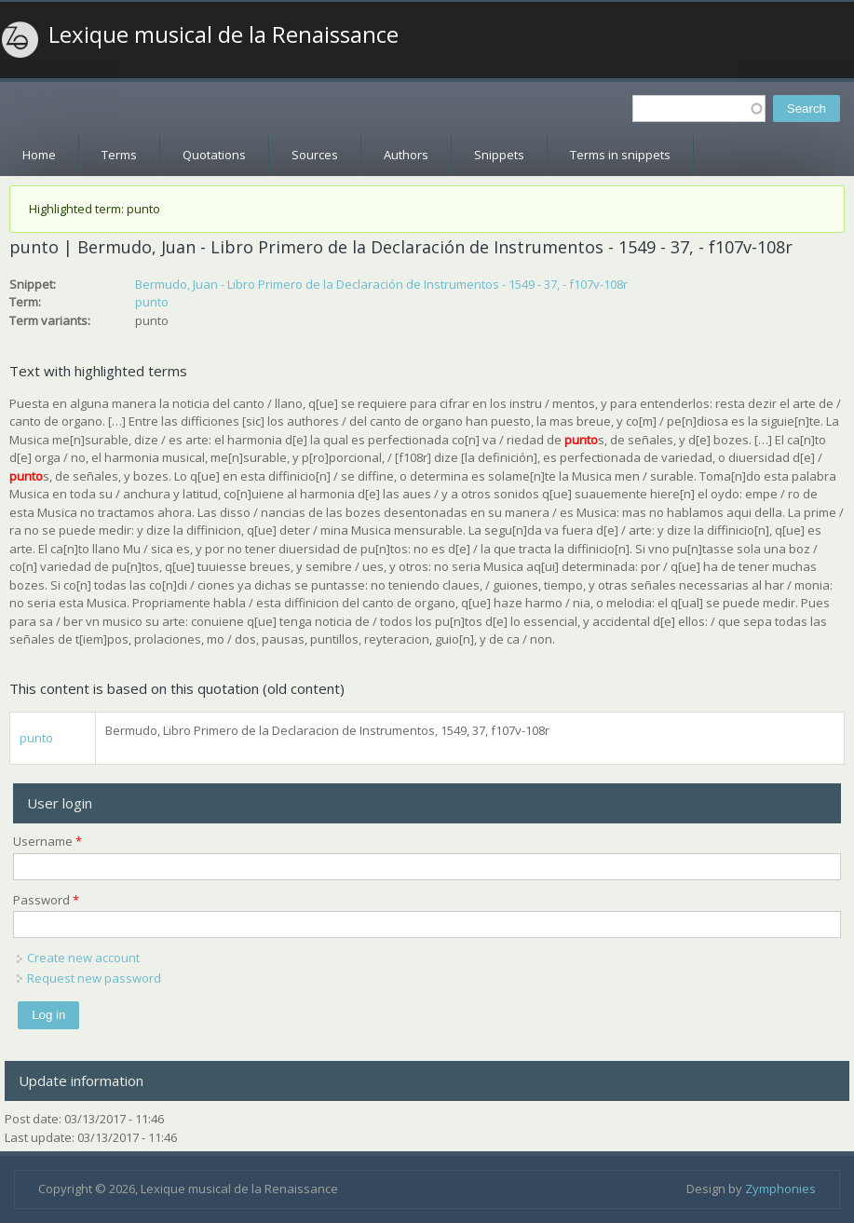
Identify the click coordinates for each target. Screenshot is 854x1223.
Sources (314, 154)
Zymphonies (780, 1188)
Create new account (83, 957)
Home (39, 154)
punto (152, 301)
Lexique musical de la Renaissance (223, 34)
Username (47, 841)
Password (46, 899)
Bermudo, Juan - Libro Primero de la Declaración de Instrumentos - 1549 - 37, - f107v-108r (381, 284)
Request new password (94, 978)
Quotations (214, 154)
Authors (406, 154)
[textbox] (699, 108)
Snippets (499, 154)
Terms (119, 154)
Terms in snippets (620, 154)
